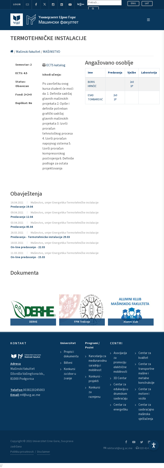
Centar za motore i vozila (144, 394)
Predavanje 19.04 (22, 207)
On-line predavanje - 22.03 (28, 247)
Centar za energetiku (121, 407)
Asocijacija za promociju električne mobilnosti (120, 362)
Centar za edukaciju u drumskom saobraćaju (121, 391)
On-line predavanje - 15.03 (28, 257)
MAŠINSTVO (51, 51)
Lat (147, 3)
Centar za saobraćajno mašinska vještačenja (146, 412)
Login (17, 4)
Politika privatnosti (22, 452)
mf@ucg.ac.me (30, 395)
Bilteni (68, 363)
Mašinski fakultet (28, 51)
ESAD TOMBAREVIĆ (95, 97)
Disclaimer (43, 452)
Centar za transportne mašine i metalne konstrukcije (146, 373)
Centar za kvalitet (144, 355)
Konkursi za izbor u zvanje (70, 374)
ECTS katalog (55, 65)
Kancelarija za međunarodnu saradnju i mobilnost (98, 363)
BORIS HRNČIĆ (92, 84)
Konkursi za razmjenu (94, 392)
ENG (133, 3)
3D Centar (120, 378)
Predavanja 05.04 (22, 227)
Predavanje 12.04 (22, 217)
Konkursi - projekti (95, 378)
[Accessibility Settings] (153, 445)
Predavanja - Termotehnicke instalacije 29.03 (40, 237)
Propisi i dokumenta (71, 354)
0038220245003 (34, 390)
